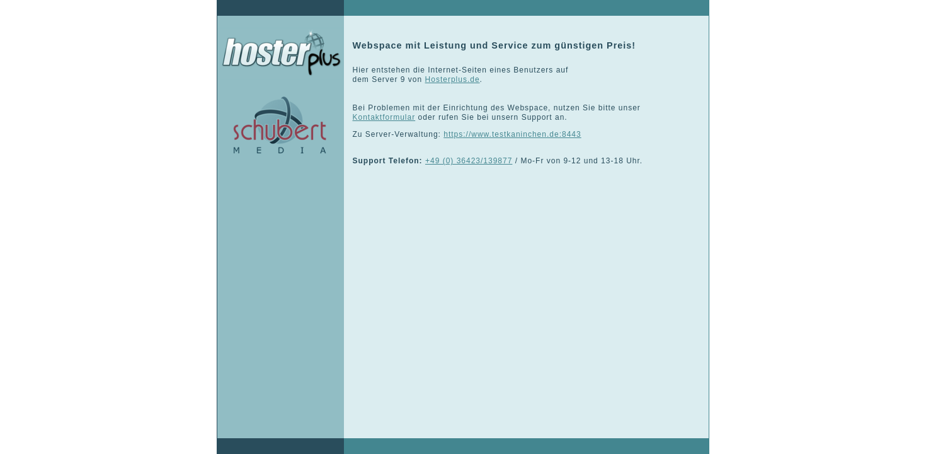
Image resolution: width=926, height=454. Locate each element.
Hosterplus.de (452, 79)
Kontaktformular (384, 117)
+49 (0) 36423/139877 (468, 160)
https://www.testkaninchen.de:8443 (512, 134)
